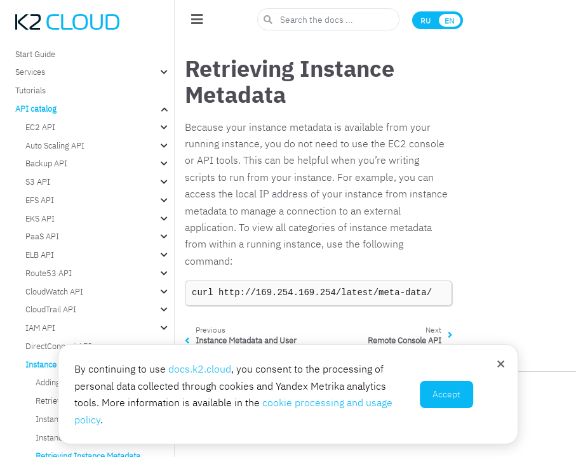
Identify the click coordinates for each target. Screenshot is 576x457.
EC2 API (40, 127)
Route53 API (48, 273)
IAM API (40, 327)
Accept (446, 394)
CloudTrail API (50, 309)
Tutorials (30, 90)
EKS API (40, 218)
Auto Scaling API (54, 145)
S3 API (37, 181)
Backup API (46, 163)
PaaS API (42, 236)
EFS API (39, 200)
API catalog (36, 108)
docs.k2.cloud (199, 368)
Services (30, 72)
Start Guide (35, 54)
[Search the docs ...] (328, 19)
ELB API (39, 254)
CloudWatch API (54, 291)
